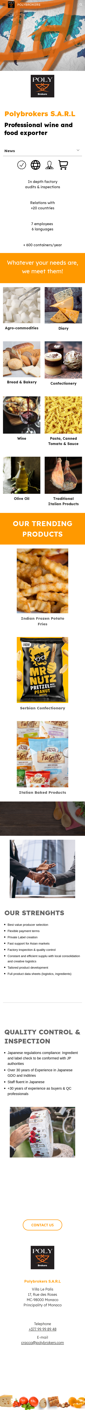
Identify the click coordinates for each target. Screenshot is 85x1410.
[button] (4, 4)
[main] (42, 121)
